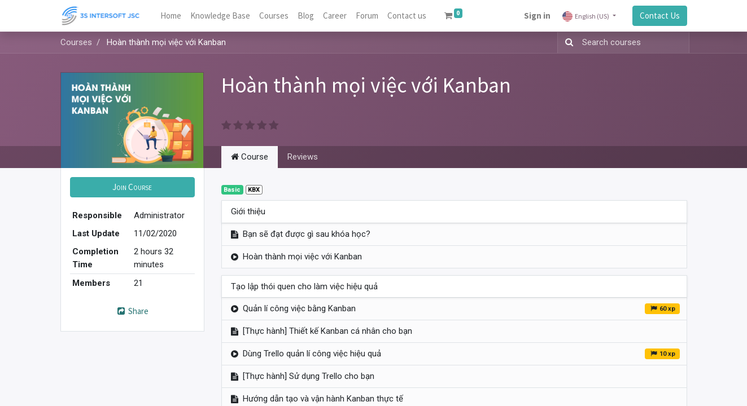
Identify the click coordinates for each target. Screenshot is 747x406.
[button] (132, 187)
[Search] (567, 42)
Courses (76, 42)
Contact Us (660, 15)
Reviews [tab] (302, 157)
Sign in (537, 15)
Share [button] (132, 311)
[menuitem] (171, 16)
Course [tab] (249, 157)
